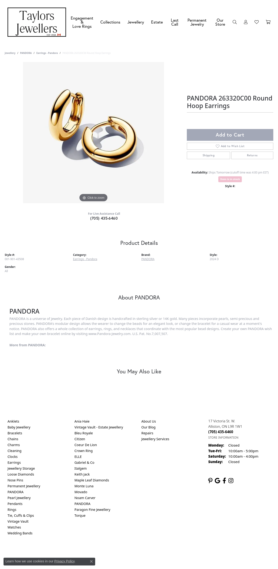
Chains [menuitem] (13, 439)
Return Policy (92, 552)
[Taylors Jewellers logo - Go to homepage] (38, 22)
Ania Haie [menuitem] (82, 421)
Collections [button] (110, 22)
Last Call (175, 22)
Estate (157, 22)
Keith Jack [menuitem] (82, 474)
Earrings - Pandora (47, 53)
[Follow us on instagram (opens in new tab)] (230, 481)
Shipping (209, 155)
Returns (252, 155)
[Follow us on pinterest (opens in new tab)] (210, 481)
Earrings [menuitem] (14, 462)
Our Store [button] (220, 22)
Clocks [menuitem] (13, 456)
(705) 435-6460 (104, 218)
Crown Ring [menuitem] (83, 450)
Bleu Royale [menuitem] (83, 433)
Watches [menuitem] (14, 527)
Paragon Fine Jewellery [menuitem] (92, 509)
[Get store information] (223, 438)
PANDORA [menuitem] (15, 492)
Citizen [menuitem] (79, 439)
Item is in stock (230, 179)
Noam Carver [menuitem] (84, 498)
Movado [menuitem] (80, 492)
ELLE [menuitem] (78, 456)
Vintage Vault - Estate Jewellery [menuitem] (98, 427)
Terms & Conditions (143, 552)
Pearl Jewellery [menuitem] (19, 498)
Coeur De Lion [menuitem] (85, 445)
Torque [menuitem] (80, 515)
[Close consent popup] (91, 561)
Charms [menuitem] (14, 445)
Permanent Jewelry (197, 22)
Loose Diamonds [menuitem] (21, 474)
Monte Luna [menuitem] (84, 486)
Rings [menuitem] (12, 509)
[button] (235, 22)
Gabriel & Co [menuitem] (84, 462)
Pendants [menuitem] (15, 503)
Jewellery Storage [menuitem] (21, 468)
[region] (93, 132)
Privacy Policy (115, 552)
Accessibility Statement (178, 552)
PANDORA (25, 53)
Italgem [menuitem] (80, 468)
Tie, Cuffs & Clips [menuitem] (21, 515)
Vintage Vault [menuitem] (18, 521)
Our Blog (148, 427)
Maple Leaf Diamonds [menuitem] (91, 480)
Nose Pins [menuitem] (15, 480)
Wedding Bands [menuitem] (20, 533)
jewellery (10, 53)
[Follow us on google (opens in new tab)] (217, 481)
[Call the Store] (220, 431)
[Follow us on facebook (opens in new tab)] (224, 481)
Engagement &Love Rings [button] (82, 22)
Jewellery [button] (135, 22)
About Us (148, 421)
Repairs (147, 433)
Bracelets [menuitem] (15, 433)
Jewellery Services (155, 439)
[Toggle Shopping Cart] (268, 22)
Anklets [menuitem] (13, 421)
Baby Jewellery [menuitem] (19, 427)
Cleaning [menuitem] (14, 450)
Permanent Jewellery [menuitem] (24, 486)
